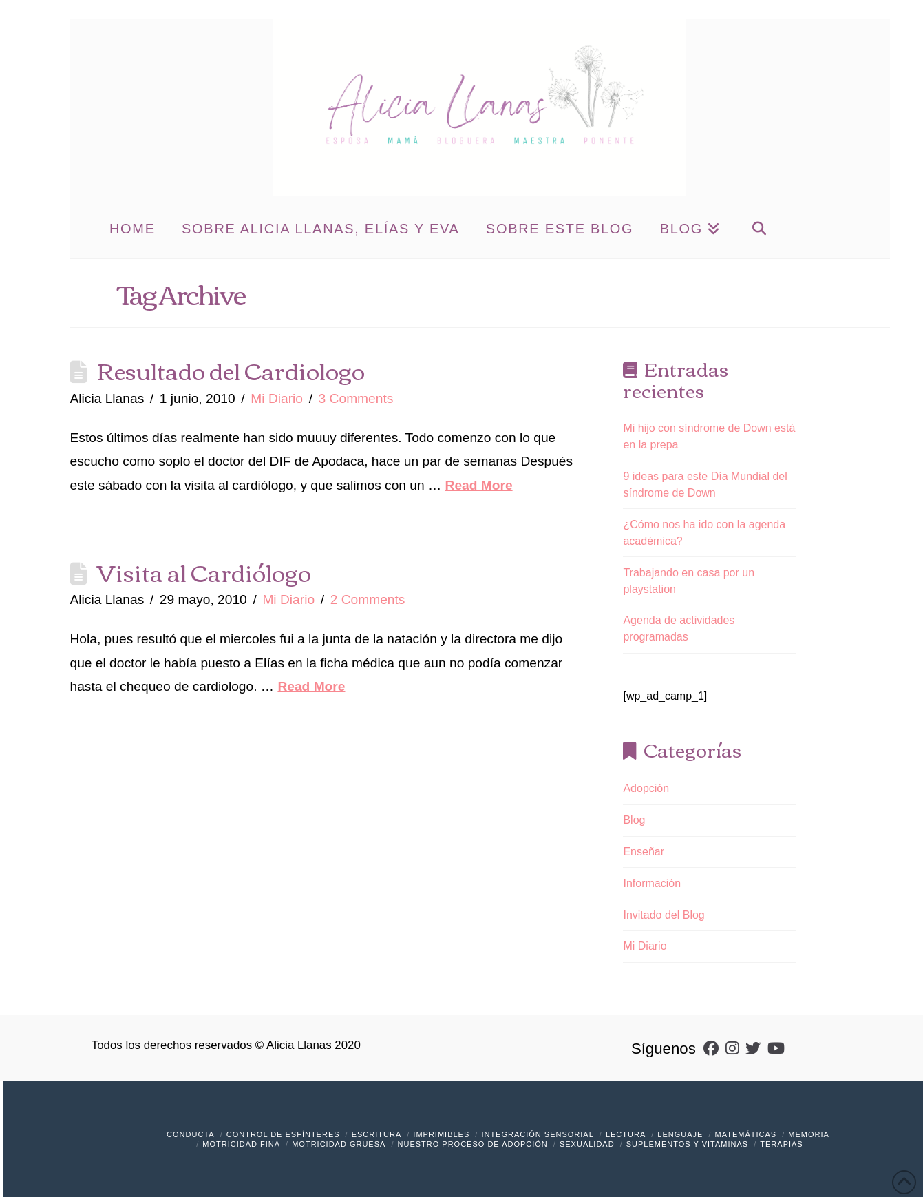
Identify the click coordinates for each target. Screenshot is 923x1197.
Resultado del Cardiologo (231, 370)
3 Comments (356, 398)
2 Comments (367, 599)
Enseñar (643, 851)
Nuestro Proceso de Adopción (473, 1144)
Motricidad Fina (241, 1144)
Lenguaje (680, 1134)
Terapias (781, 1144)
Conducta (191, 1134)
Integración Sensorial (537, 1134)
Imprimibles (441, 1134)
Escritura (377, 1134)
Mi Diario (277, 398)
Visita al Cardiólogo (204, 571)
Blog (634, 820)
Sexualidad (587, 1144)
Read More (479, 485)
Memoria (808, 1134)
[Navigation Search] (759, 227)
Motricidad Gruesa (338, 1144)
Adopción (646, 788)
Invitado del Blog (663, 915)
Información (652, 883)
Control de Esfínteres (283, 1134)
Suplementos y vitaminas (687, 1144)
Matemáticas (746, 1134)
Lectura (626, 1134)
